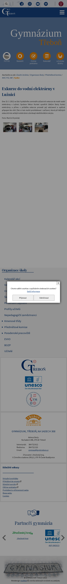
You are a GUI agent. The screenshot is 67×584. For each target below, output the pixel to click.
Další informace (33, 291)
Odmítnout (44, 298)
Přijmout (23, 298)
